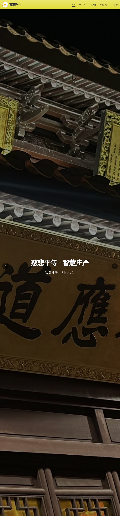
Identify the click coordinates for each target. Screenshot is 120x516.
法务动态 (93, 5)
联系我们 (114, 5)
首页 (73, 5)
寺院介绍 (82, 5)
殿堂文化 (103, 5)
